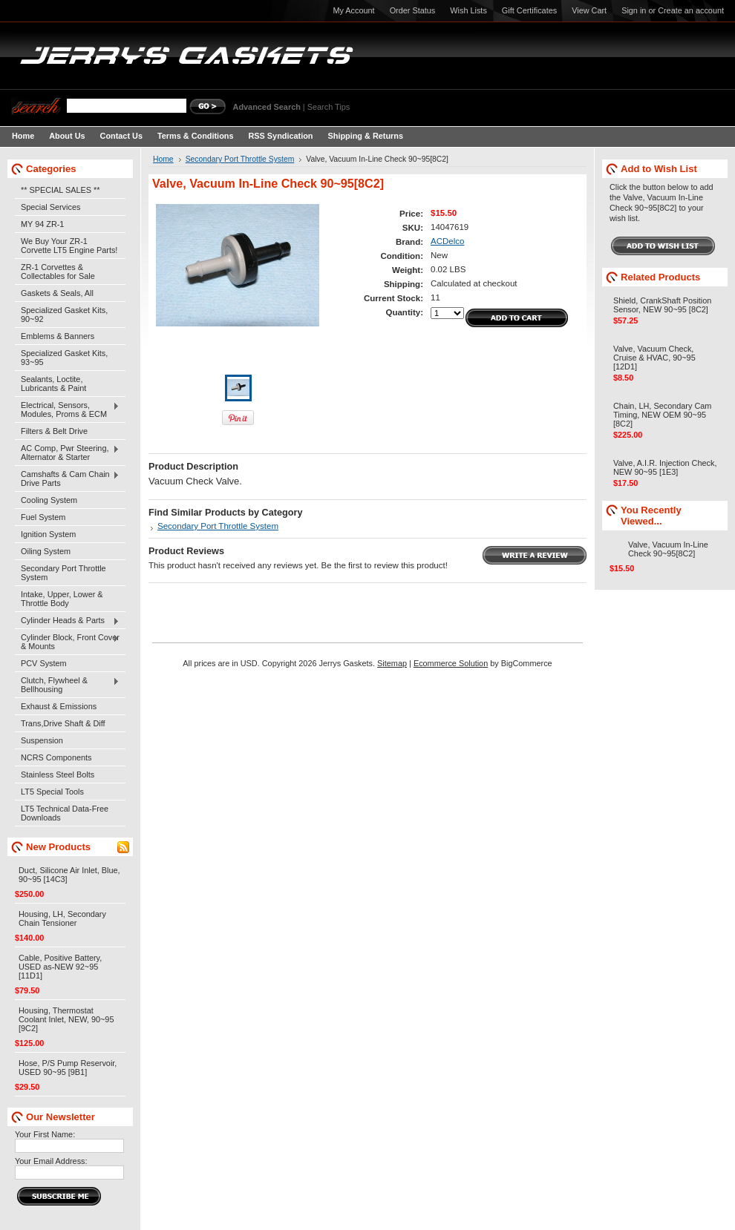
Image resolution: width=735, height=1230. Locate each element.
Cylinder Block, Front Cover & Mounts (67, 642)
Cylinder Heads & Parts (67, 621)
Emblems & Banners (57, 336)
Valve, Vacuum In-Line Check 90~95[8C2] (668, 549)
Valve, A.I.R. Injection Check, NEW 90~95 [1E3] (664, 467)
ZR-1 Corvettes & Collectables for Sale (58, 271)
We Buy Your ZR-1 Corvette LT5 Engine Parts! (69, 245)
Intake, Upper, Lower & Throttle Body (62, 599)
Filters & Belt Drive (54, 431)
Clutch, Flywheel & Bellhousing (67, 685)
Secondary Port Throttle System (63, 573)
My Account (353, 10)
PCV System (44, 663)
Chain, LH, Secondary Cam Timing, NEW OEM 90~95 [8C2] (662, 414)
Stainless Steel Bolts (57, 774)
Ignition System (48, 534)
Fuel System (43, 517)
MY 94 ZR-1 (42, 224)
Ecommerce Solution (451, 663)
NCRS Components (56, 757)
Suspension (42, 740)
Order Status (413, 10)
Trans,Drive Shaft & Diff (63, 723)
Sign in (633, 10)
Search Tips (328, 106)
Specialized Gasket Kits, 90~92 (64, 314)
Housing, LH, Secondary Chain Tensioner (62, 918)
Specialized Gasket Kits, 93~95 (64, 357)
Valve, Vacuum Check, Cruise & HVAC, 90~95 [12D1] (654, 357)
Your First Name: (45, 1134)
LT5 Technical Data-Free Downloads (64, 813)
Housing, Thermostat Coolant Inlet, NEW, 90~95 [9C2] (66, 1019)
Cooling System (49, 500)
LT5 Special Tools (52, 791)
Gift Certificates (529, 10)
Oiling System (46, 551)
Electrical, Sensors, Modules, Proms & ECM (67, 409)
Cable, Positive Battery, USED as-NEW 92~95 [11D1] (60, 966)
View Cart (589, 10)
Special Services (50, 207)
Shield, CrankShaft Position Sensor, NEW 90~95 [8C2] (662, 305)
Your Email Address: (51, 1161)
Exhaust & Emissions (59, 706)
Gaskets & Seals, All (57, 293)
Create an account (691, 10)
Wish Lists (468, 10)
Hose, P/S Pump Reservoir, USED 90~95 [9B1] (68, 1067)
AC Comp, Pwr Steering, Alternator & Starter (67, 452)
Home (163, 159)
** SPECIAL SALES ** (60, 189)
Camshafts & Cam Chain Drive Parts (67, 478)
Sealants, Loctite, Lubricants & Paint (53, 383)
